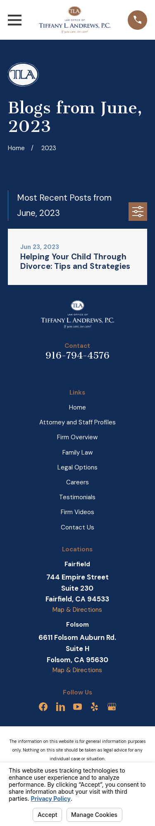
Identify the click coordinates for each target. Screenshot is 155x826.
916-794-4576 (77, 355)
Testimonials (77, 497)
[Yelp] (94, 706)
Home (77, 407)
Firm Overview (77, 437)
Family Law (77, 452)
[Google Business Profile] (111, 706)
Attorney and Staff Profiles (77, 422)
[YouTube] (77, 706)
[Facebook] (43, 706)
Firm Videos (77, 512)
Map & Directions (77, 610)
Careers (77, 482)
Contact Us (77, 527)
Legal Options (77, 467)
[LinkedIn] (60, 706)
